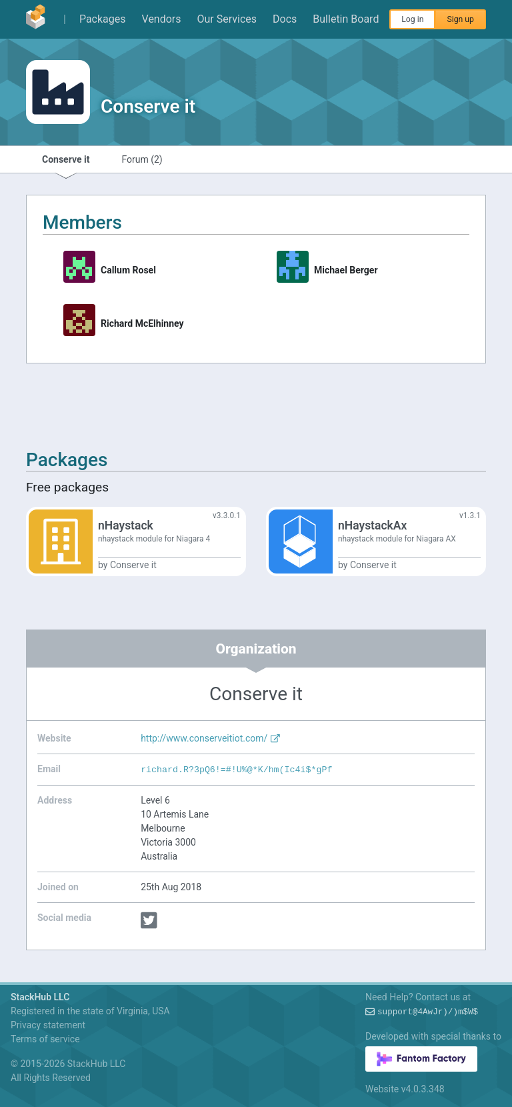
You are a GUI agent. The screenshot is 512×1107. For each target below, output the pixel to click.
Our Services (227, 19)
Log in (412, 19)
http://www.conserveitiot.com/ (211, 738)
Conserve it (65, 159)
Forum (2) (141, 159)
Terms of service (45, 1039)
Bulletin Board (346, 19)
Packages (102, 19)
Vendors (161, 19)
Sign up (460, 19)
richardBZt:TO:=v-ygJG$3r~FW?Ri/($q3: (236, 770)
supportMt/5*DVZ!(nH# (427, 1012)
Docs (285, 19)
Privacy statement (48, 1025)
